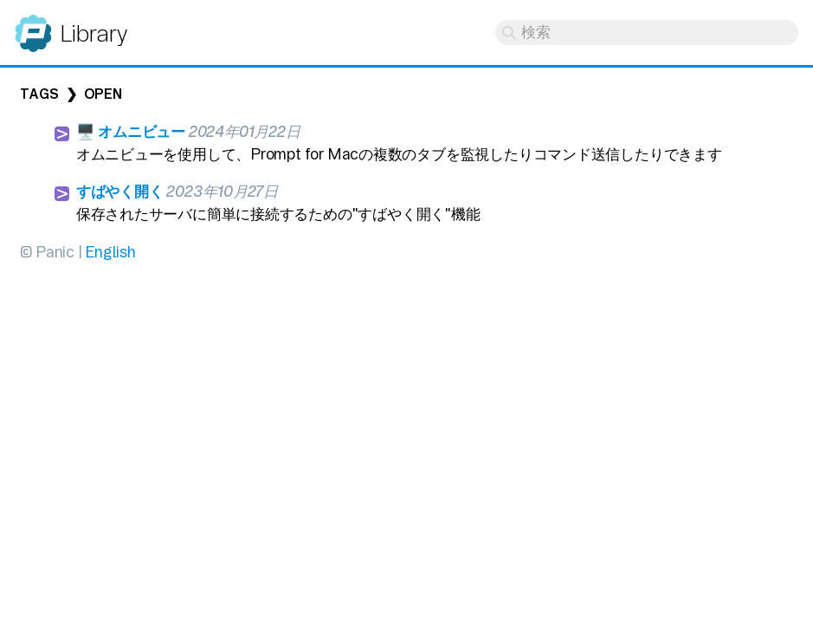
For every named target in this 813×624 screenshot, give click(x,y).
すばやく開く (120, 191)
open (103, 94)
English (110, 252)
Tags (39, 94)
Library (93, 33)
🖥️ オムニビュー (130, 131)
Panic (33, 25)
